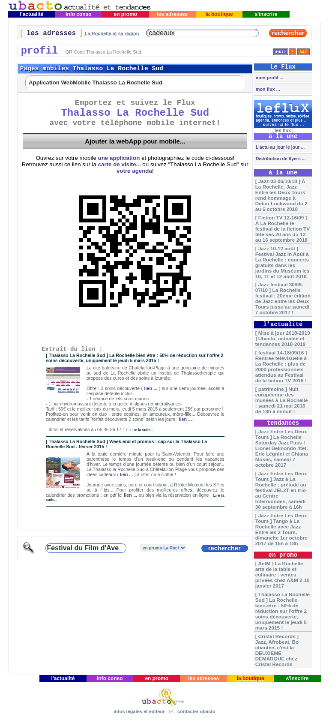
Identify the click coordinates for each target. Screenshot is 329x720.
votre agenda (134, 171)
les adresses (172, 14)
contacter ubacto (196, 711)
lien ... (151, 388)
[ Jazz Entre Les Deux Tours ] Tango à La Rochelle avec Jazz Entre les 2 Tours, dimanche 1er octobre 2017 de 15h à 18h (281, 529)
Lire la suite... (141, 430)
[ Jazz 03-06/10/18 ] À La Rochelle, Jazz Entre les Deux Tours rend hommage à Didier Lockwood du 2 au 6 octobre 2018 (281, 195)
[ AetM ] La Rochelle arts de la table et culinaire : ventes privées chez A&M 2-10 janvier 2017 (282, 574)
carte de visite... (119, 164)
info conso (78, 14)
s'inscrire (266, 14)
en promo (125, 14)
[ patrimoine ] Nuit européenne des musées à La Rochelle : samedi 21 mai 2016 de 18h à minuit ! (281, 400)
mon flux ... (267, 89)
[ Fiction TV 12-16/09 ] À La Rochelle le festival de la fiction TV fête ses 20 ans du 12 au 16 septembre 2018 (282, 229)
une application (119, 158)
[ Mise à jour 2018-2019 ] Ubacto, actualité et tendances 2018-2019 (282, 338)
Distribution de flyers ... (280, 158)
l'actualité (31, 14)
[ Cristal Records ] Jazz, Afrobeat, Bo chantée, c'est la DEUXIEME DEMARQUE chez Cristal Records (277, 650)
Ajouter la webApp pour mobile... (135, 141)
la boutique (219, 14)
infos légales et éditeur (139, 711)
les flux (283, 130)
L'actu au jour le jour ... (279, 147)
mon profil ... (269, 77)
